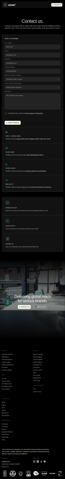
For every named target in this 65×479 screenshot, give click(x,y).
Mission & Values (6, 381)
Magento (4, 405)
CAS (34, 389)
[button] (5, 5)
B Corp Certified (6, 389)
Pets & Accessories (38, 359)
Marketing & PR (37, 378)
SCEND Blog (5, 437)
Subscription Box (37, 364)
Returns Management (7, 359)
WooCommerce (5, 415)
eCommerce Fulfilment (7, 354)
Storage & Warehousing (7, 364)
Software (4, 429)
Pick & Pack (5, 367)
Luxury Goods (36, 380)
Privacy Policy (39, 113)
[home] (12, 5)
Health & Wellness (37, 362)
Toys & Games (36, 375)
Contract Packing (6, 362)
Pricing (3, 439)
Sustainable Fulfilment (7, 432)
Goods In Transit (37, 391)
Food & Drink (36, 367)
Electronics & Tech (37, 370)
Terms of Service (30, 113)
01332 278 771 (5, 466)
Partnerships (5, 424)
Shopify (3, 402)
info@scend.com (6, 461)
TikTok (3, 407)
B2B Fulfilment (5, 357)
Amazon (4, 410)
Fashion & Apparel (37, 357)
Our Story (4, 378)
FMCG (34, 372)
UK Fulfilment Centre (7, 383)
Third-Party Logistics (7, 370)
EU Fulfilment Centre (7, 386)
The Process (5, 426)
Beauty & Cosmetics (38, 354)
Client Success (5, 434)
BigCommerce (5, 413)
